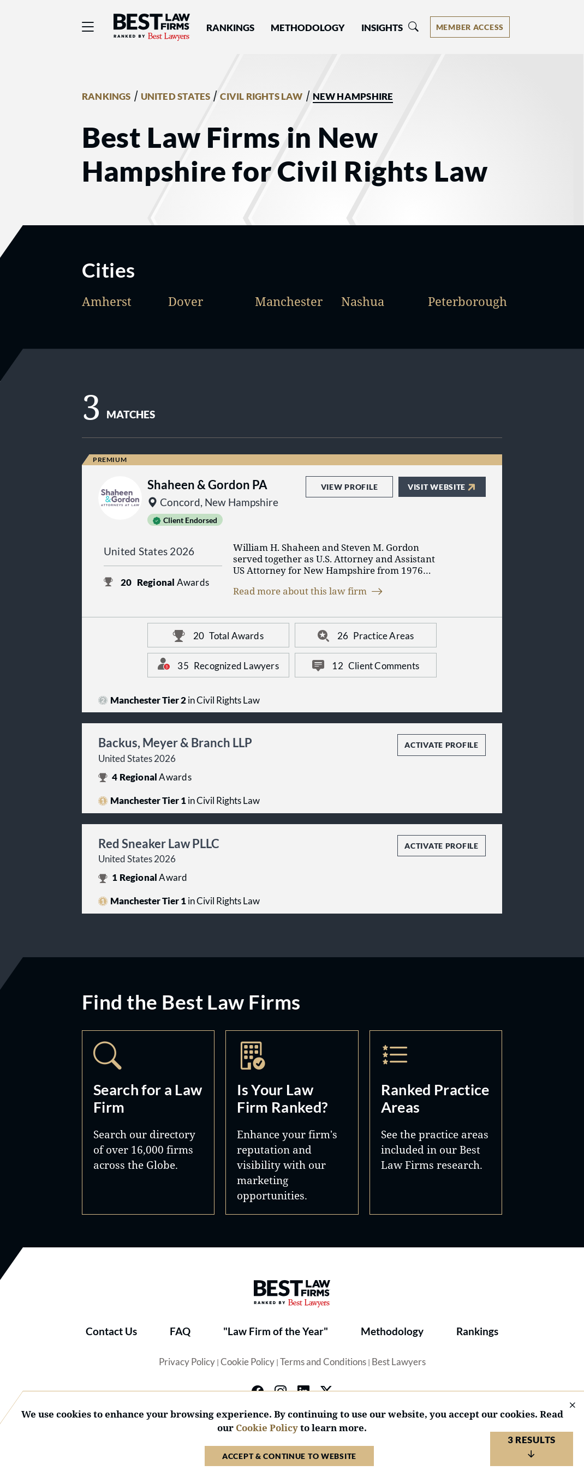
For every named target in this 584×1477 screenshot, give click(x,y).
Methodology (392, 1331)
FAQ (180, 1331)
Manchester (289, 301)
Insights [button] (382, 27)
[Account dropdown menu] (470, 27)
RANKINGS (106, 96)
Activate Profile (441, 744)
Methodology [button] (308, 27)
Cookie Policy (248, 1361)
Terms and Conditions (323, 1361)
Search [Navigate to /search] (148, 1122)
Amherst (107, 301)
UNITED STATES (176, 96)
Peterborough (467, 301)
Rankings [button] (230, 27)
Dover (185, 301)
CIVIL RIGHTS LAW (261, 96)
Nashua (362, 301)
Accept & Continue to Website (289, 1456)
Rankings (477, 1331)
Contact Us (111, 1331)
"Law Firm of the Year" (275, 1331)
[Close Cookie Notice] (565, 1406)
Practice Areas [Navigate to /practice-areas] (436, 1122)
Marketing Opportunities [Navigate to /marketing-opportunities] (291, 1122)
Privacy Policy (187, 1361)
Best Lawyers (399, 1361)
